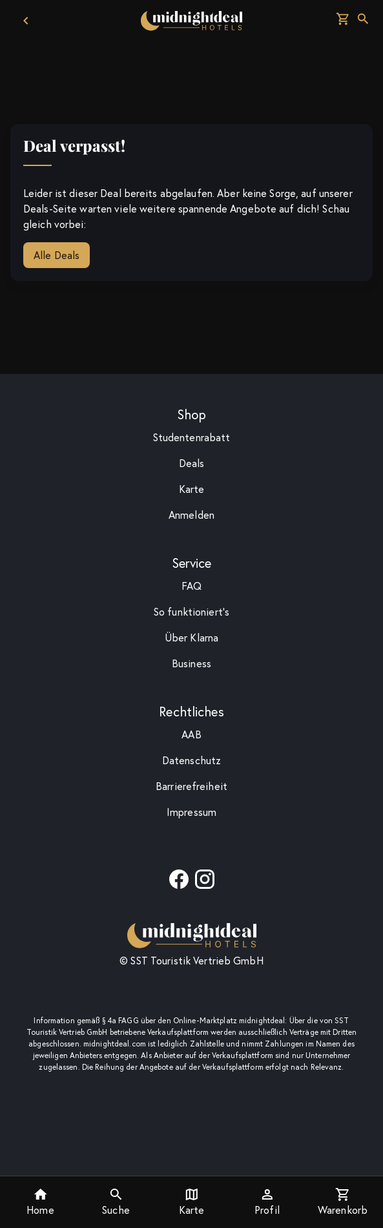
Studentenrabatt (192, 437)
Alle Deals (56, 255)
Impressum (191, 812)
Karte (192, 1201)
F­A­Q (191, 585)
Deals (192, 463)
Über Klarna (191, 637)
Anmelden (191, 514)
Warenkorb (342, 1201)
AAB (191, 734)
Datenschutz (191, 760)
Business (191, 663)
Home (40, 1201)
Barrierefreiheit (191, 786)
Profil (267, 1201)
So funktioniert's (191, 611)
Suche (116, 1201)
